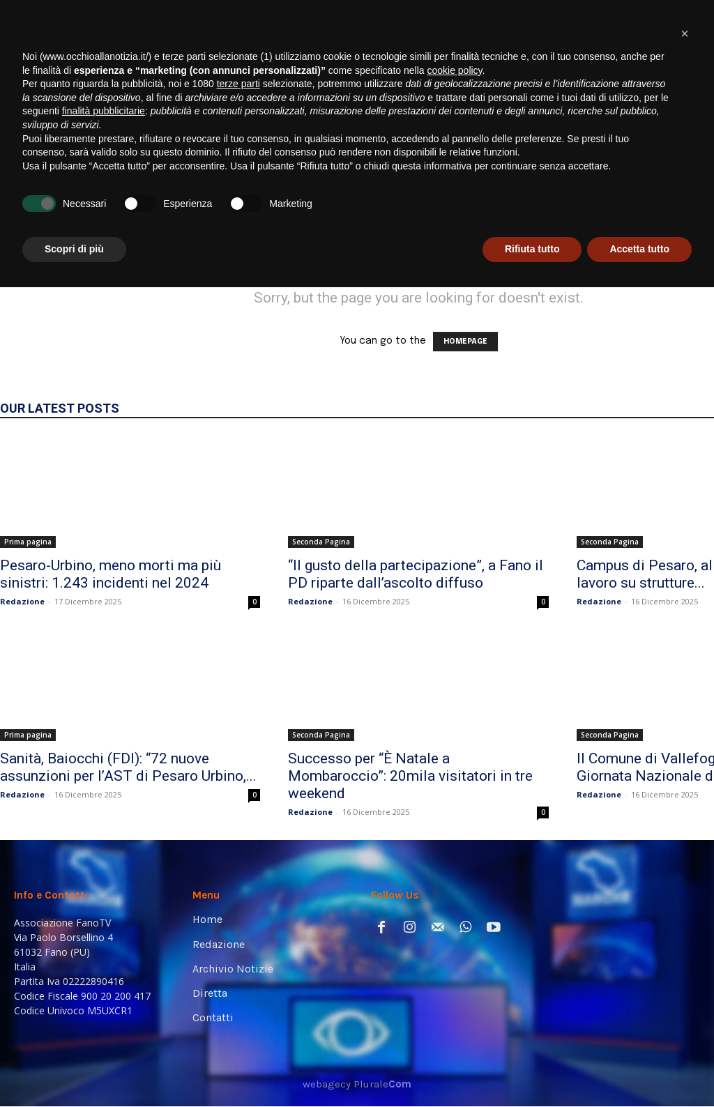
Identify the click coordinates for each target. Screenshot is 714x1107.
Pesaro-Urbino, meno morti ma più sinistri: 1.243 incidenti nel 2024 (110, 574)
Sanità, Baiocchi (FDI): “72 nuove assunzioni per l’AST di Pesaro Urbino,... (128, 767)
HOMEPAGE (465, 341)
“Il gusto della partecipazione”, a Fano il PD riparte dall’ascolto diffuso (415, 574)
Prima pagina (28, 542)
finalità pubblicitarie (103, 930)
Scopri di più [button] (74, 1068)
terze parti (238, 903)
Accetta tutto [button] (639, 1068)
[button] (682, 190)
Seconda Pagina (321, 542)
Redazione (22, 601)
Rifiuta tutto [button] (532, 1068)
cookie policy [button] (454, 890)
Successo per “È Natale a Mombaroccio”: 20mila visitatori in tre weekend (410, 776)
